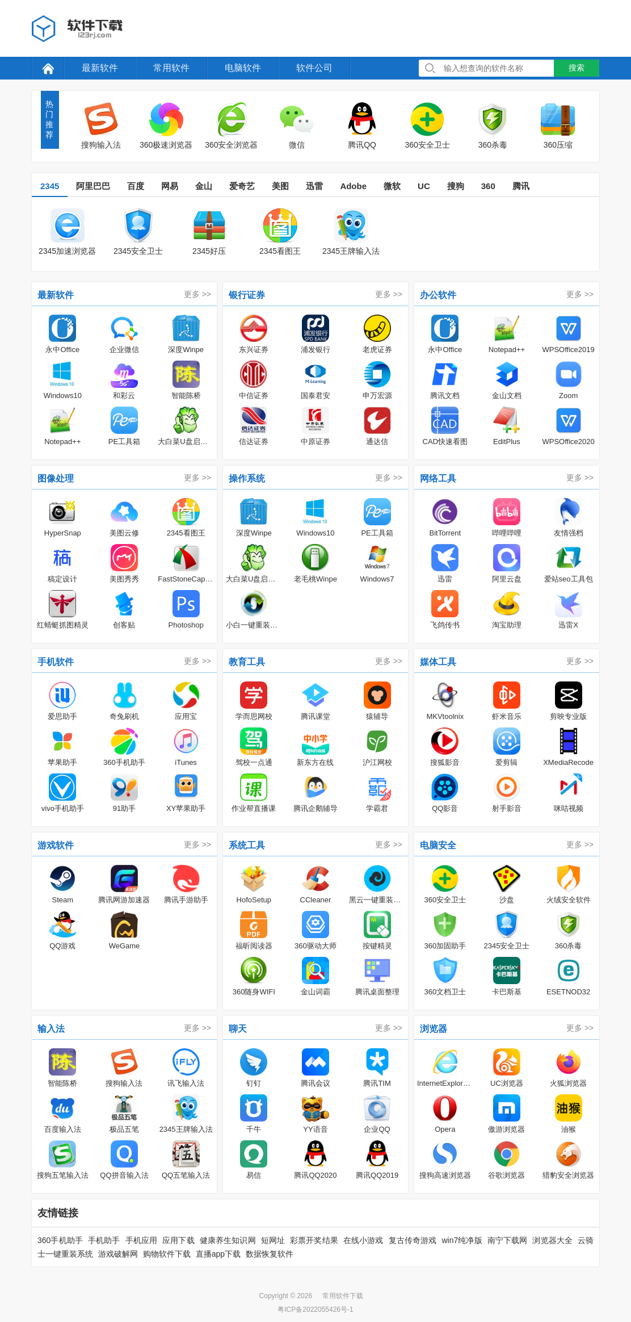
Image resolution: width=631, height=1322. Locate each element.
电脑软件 (243, 68)
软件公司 (314, 68)
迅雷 (314, 186)
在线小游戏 (363, 1240)
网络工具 (438, 478)
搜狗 (455, 186)
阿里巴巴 (93, 186)
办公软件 (438, 295)
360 (488, 186)
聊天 (238, 1029)
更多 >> (197, 294)
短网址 (273, 1240)
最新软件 (100, 68)
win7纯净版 (461, 1240)
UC (424, 186)
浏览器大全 (552, 1240)
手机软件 (55, 662)
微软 (392, 186)
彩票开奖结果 (314, 1240)
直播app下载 (218, 1253)
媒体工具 (438, 662)
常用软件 (171, 68)
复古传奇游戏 (413, 1240)
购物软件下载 (167, 1253)
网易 (169, 186)
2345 (49, 186)
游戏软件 (55, 845)
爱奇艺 (242, 186)
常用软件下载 (342, 1296)
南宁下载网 (507, 1240)
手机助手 (104, 1240)
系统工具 (247, 845)
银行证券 (247, 295)
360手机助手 (60, 1240)
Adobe (353, 186)
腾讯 (520, 186)
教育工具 (247, 662)
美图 (280, 186)
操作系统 (247, 478)
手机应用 (141, 1240)
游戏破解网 (118, 1253)
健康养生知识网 (228, 1240)
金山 (203, 186)
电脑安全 (438, 845)
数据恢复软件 (269, 1253)
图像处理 (55, 478)
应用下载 (178, 1240)
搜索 (576, 67)
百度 (135, 186)
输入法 (51, 1029)
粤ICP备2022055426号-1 (315, 1309)
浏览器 (433, 1029)
